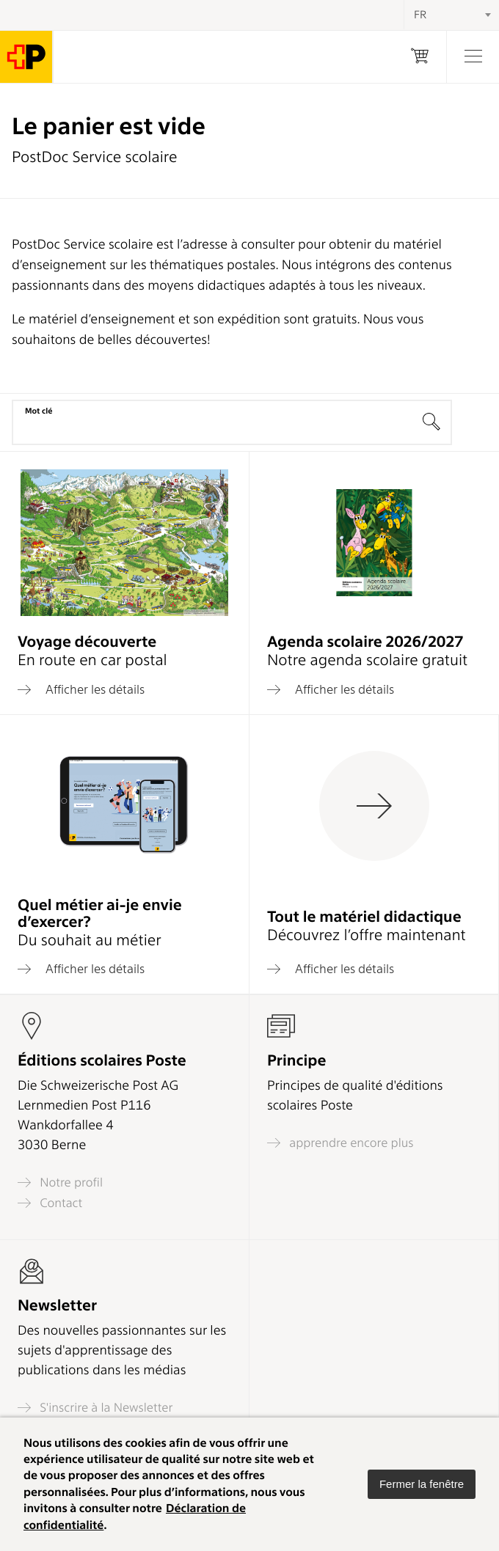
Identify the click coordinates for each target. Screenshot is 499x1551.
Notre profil (60, 1182)
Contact (50, 1203)
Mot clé (38, 411)
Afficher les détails (81, 689)
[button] (422, 1484)
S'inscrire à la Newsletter (95, 1408)
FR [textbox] (420, 14)
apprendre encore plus (340, 1143)
